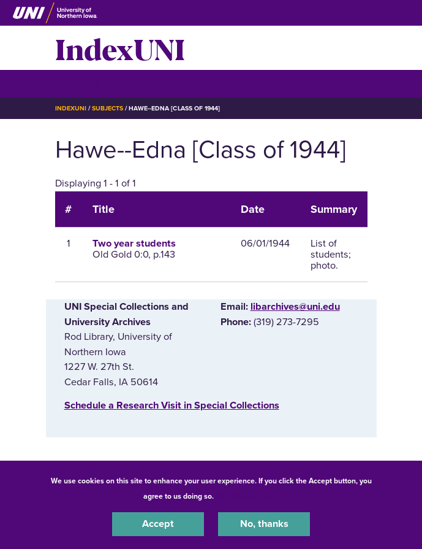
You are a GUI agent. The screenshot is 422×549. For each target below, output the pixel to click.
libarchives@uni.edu (295, 307)
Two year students (134, 243)
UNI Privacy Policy (248, 496)
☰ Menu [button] (77, 83)
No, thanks (264, 524)
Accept (158, 524)
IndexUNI (120, 48)
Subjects (107, 108)
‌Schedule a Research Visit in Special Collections (171, 405)
